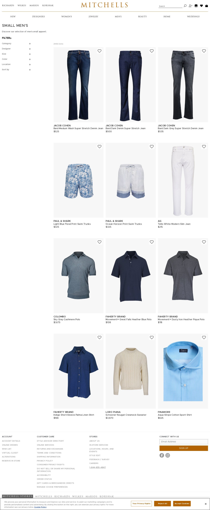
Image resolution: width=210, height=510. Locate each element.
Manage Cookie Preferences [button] (52, 487)
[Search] (185, 6)
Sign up (183, 448)
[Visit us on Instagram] (167, 455)
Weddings (193, 18)
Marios (34, 6)
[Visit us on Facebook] (162, 455)
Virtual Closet (10, 453)
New (13, 18)
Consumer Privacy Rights (50, 465)
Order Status (44, 479)
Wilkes (22, 6)
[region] (105, 504)
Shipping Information (48, 457)
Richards (8, 6)
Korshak (48, 6)
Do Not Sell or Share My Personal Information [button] (56, 470)
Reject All (162, 504)
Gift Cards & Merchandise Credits (55, 483)
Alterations (8, 457)
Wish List (7, 449)
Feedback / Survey (99, 459)
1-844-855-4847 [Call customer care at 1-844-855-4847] (97, 467)
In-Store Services (98, 445)
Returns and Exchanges (50, 449)
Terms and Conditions (49, 453)
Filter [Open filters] (6, 39)
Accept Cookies (182, 504)
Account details (11, 441)
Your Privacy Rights (141, 504)
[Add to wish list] (99, 52)
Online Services (45, 445)
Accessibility (44, 475)
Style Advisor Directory (50, 441)
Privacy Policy (45, 461)
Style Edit (94, 456)
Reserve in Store (11, 461)
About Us (94, 441)
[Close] (206, 504)
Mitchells (105, 6)
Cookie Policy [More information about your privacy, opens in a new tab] (40, 507)
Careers (93, 463)
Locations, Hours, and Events (101, 450)
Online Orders (10, 445)
